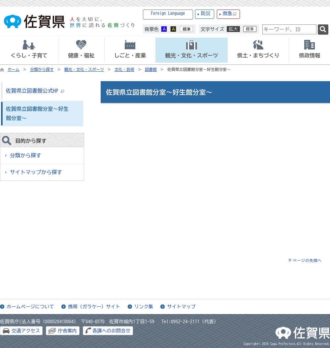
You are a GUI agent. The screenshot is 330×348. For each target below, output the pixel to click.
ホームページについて (30, 306)
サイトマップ (181, 306)
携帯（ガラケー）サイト (94, 306)
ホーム (13, 69)
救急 (230, 13)
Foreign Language (168, 13)
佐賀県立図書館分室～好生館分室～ (37, 113)
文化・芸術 (124, 69)
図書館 (151, 69)
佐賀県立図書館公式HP (35, 90)
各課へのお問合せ (111, 330)
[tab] (29, 50)
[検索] (323, 29)
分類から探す (42, 69)
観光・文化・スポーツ (84, 69)
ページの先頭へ (307, 260)
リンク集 (143, 306)
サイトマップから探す (36, 172)
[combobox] (289, 29)
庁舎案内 (67, 330)
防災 (206, 13)
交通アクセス (26, 330)
